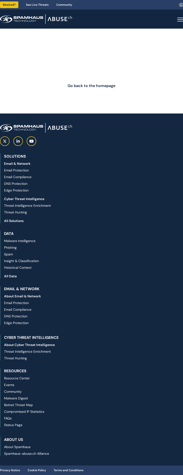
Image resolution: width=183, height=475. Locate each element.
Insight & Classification (21, 261)
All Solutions (14, 221)
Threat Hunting (15, 212)
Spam (8, 254)
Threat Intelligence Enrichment (27, 205)
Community (64, 5)
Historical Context (17, 267)
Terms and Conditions (68, 470)
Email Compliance (17, 177)
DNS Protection (15, 183)
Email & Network (17, 163)
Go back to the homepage (91, 85)
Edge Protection (16, 190)
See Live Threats (37, 5)
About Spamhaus (17, 447)
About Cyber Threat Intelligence (29, 345)
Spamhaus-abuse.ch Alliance (26, 453)
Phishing (10, 247)
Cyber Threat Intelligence (24, 199)
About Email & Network (22, 296)
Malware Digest (16, 398)
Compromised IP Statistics (24, 411)
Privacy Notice (10, 470)
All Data (10, 276)
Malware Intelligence (20, 241)
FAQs (8, 418)
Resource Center (17, 378)
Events (9, 385)
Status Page (13, 425)
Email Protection (16, 170)
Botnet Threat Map (18, 405)
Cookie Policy (37, 470)
